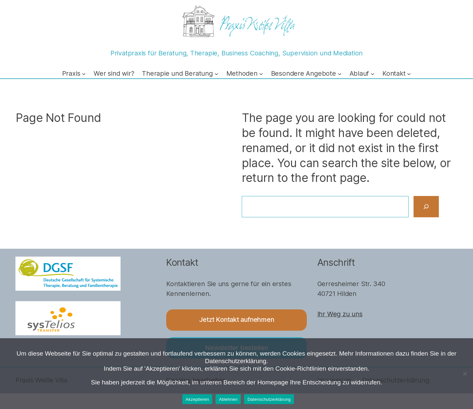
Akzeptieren (197, 399)
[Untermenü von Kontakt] (409, 74)
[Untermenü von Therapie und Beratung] (216, 74)
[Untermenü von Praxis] (84, 74)
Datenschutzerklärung (268, 399)
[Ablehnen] (465, 373)
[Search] (426, 206)
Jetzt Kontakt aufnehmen (236, 319)
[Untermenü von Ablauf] (372, 74)
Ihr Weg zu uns (340, 314)
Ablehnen (228, 399)
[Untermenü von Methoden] (261, 74)
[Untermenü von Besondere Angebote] (340, 74)
